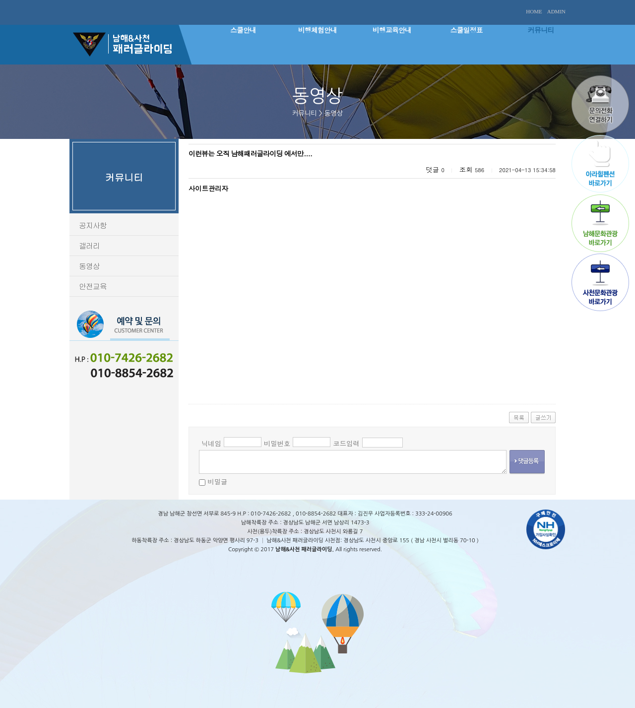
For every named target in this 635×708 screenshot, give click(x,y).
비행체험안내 (317, 30)
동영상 (89, 265)
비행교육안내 (392, 30)
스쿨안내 (243, 30)
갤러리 (89, 245)
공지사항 (93, 225)
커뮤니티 (541, 30)
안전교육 (93, 286)
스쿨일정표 (466, 30)
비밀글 (217, 481)
